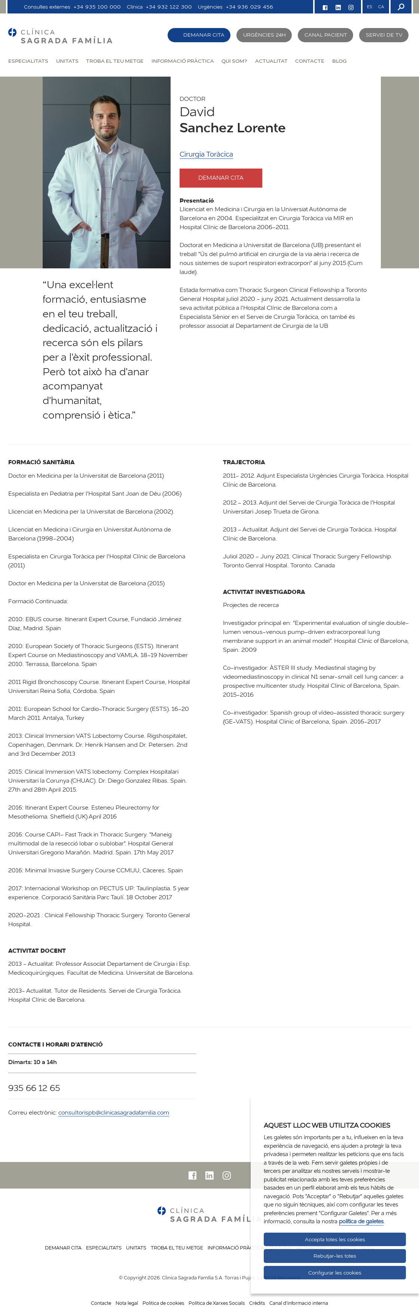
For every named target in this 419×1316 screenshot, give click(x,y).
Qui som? (234, 60)
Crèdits (257, 1303)
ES (369, 6)
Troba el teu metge (115, 60)
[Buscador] (400, 6)
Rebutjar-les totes (335, 1255)
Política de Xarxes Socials (217, 1303)
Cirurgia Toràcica (206, 154)
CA (381, 6)
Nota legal (127, 1303)
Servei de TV (384, 34)
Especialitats (28, 60)
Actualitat (271, 60)
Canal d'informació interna (298, 1303)
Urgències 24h (264, 34)
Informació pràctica (183, 60)
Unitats (67, 60)
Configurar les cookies (334, 1272)
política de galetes (361, 1221)
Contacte (309, 60)
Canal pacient (326, 34)
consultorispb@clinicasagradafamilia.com (113, 1112)
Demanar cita (203, 34)
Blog (339, 60)
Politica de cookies (163, 1303)
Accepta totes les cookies (335, 1239)
